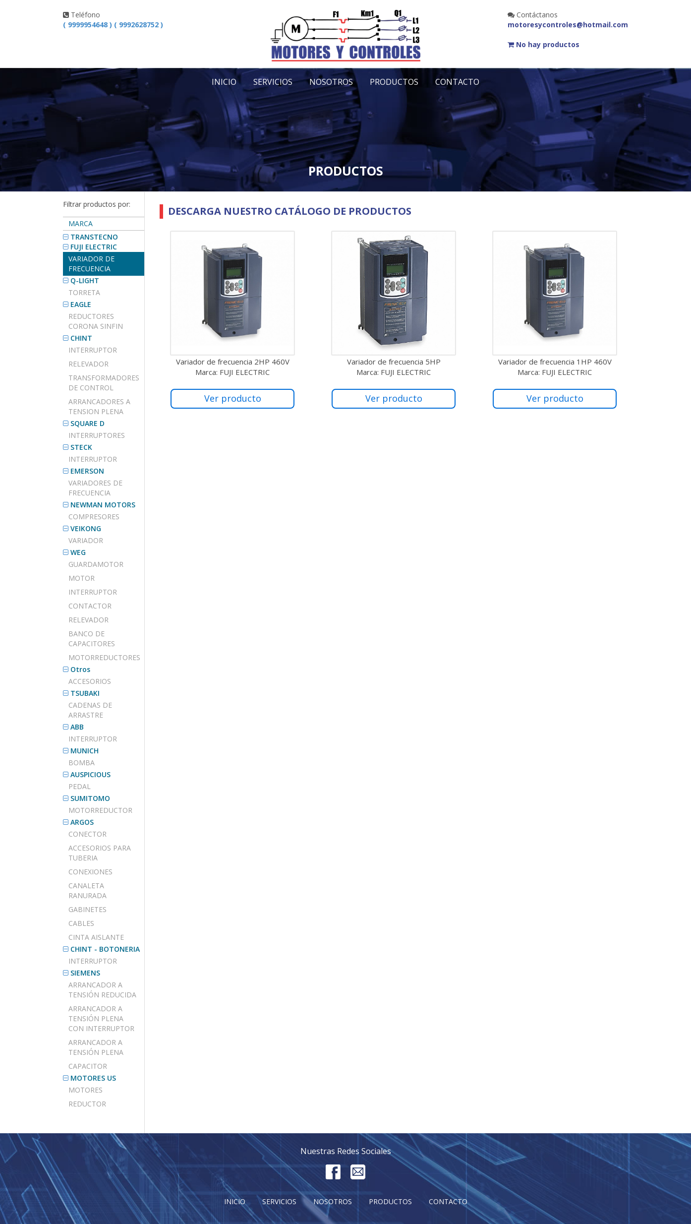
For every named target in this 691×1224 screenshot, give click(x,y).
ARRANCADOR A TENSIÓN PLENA (95, 1047)
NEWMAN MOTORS (102, 504)
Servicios (272, 81)
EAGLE (80, 304)
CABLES (81, 923)
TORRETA (84, 292)
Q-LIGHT (84, 280)
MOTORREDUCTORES (104, 657)
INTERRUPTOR (92, 459)
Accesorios (89, 681)
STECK (81, 447)
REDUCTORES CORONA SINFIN (95, 321)
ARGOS (82, 822)
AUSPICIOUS (90, 774)
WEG (78, 552)
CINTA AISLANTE (96, 937)
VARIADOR (85, 540)
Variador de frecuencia (91, 263)
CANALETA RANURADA (87, 890)
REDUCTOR (87, 1103)
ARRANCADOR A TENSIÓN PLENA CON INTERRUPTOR (101, 1018)
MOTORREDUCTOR (100, 810)
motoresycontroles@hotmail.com (568, 24)
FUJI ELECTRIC (93, 246)
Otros (80, 669)
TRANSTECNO (94, 237)
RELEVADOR (88, 619)
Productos (394, 81)
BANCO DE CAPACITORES (91, 638)
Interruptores (96, 435)
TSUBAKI (85, 693)
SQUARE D (87, 423)
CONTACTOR (90, 606)
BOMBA (81, 762)
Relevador (88, 363)
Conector (87, 834)
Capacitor (87, 1066)
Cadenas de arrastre (90, 710)
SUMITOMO (90, 798)
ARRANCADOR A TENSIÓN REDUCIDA (102, 989)
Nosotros (331, 81)
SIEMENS (85, 973)
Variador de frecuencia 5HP (394, 362)
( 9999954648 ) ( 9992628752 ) (113, 24)
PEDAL (79, 786)
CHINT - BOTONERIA (105, 949)
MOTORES (85, 1090)
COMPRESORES (93, 516)
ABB (77, 727)
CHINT (81, 338)
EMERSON (87, 471)
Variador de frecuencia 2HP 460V (232, 362)
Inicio (224, 81)
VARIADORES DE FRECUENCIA (95, 487)
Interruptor (92, 350)
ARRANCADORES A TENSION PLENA (99, 406)
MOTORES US (93, 1078)
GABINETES (87, 909)
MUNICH (84, 750)
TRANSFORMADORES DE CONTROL (103, 382)
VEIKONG (85, 528)
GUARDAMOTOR (95, 564)
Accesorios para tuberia (99, 852)
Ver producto (232, 398)
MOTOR (81, 578)
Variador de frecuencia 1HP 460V (555, 362)
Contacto (457, 81)
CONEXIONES (90, 871)
